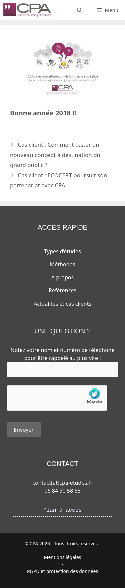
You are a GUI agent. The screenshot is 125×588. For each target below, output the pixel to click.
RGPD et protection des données (62, 571)
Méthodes (62, 264)
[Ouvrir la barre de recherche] (79, 10)
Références (62, 290)
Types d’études (62, 251)
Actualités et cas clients (62, 303)
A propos (62, 277)
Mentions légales (62, 557)
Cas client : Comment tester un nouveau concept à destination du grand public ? (55, 155)
